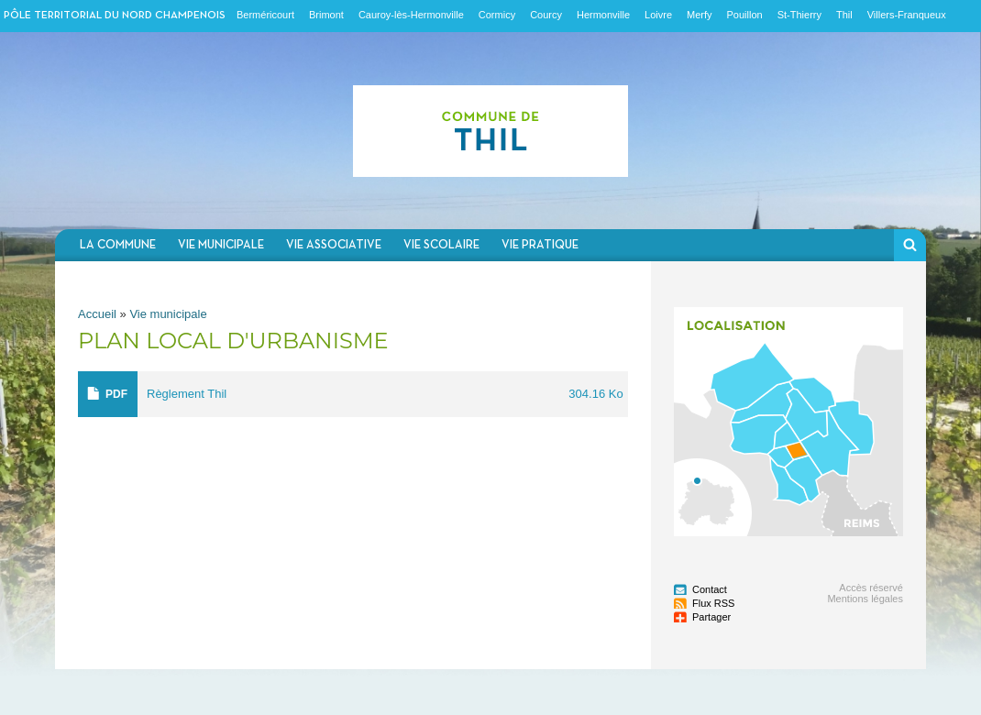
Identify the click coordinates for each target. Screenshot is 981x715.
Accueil (97, 314)
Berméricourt (265, 14)
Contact (709, 589)
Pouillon (745, 14)
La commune (118, 245)
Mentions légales (865, 598)
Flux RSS (713, 603)
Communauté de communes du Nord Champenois (490, 130)
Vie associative (333, 245)
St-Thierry (799, 14)
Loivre (658, 14)
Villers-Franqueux (906, 14)
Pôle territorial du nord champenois (115, 15)
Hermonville (603, 14)
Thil (844, 14)
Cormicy (497, 14)
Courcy (546, 14)
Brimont (326, 14)
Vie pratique (540, 245)
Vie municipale (221, 245)
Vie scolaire (441, 245)
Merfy (699, 14)
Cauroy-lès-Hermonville (411, 14)
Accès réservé (871, 587)
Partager (711, 616)
